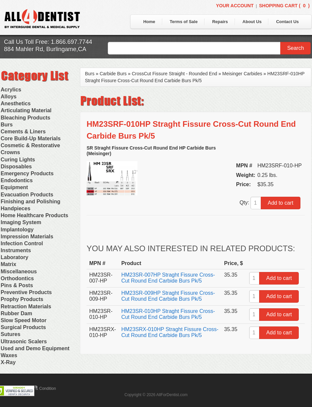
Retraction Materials (26, 306)
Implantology (17, 229)
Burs (7, 124)
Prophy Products (22, 299)
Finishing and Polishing (30, 201)
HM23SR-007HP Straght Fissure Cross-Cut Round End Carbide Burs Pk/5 (168, 278)
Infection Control (22, 243)
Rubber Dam (16, 313)
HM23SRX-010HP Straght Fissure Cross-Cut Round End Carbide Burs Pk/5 (169, 332)
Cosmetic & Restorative (30, 145)
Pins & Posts (17, 285)
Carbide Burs (113, 73)
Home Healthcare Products (34, 215)
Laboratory (14, 257)
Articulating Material (26, 110)
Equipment (14, 187)
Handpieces (15, 208)
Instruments (16, 250)
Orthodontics (17, 278)
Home (149, 21)
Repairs (220, 21)
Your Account (235, 5)
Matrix (8, 264)
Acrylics (11, 89)
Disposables (16, 166)
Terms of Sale (184, 21)
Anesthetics (16, 103)
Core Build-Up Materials (30, 138)
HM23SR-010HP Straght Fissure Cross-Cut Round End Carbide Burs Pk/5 (168, 314)
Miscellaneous (19, 271)
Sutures (10, 334)
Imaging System (21, 222)
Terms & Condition (39, 388)
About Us (252, 21)
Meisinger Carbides (242, 73)
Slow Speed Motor (24, 320)
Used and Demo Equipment (35, 348)
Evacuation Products (27, 194)
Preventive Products (26, 292)
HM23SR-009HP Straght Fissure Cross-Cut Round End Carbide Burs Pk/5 (168, 296)
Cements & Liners (23, 131)
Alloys (9, 96)
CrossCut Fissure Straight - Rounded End (174, 73)
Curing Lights (18, 159)
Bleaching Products (25, 117)
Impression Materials (27, 236)
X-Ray (8, 362)
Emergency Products (27, 173)
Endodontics (17, 180)
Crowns (10, 152)
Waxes (9, 355)
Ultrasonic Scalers (24, 341)
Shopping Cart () (284, 5)
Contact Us (287, 21)
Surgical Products (23, 327)
